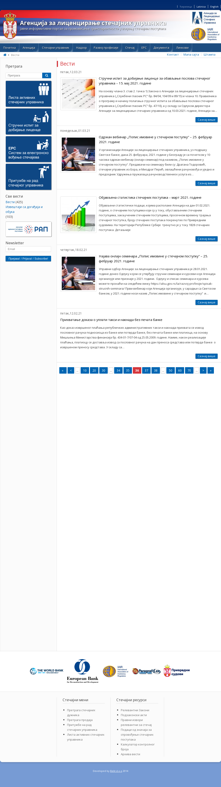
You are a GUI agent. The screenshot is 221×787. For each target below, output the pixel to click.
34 (118, 370)
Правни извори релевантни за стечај (136, 722)
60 (180, 370)
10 (85, 370)
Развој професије (106, 48)
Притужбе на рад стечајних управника (82, 727)
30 (103, 370)
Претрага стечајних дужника (81, 712)
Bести (10, 202)
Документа (161, 48)
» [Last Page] (210, 370)
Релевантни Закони (135, 710)
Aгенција (29, 48)
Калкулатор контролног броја (138, 746)
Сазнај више (206, 120)
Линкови (182, 48)
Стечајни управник (55, 48)
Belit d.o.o (116, 771)
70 (189, 370)
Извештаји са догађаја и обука (24, 209)
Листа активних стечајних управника (85, 737)
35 (127, 370)
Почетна (9, 48)
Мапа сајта (191, 54)
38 (155, 370)
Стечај (130, 48)
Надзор (81, 48)
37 (146, 370)
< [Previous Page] (71, 370)
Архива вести (130, 754)
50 (170, 370)
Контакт (173, 54)
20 (94, 370)
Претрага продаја (80, 720)
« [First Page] (63, 370)
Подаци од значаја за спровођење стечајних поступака (137, 734)
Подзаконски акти (134, 715)
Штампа (209, 54)
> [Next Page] (203, 370)
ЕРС (144, 48)
